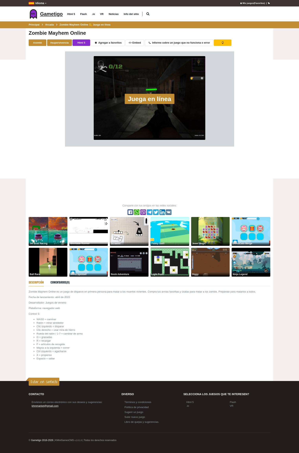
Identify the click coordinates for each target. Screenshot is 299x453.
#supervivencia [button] (59, 42)
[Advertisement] (149, 175)
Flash (83, 14)
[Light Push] (169, 262)
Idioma (36, 3)
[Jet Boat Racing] (48, 231)
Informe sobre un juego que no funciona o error (179, 42)
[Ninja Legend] (251, 262)
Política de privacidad (137, 407)
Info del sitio (131, 14)
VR (102, 14)
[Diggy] (210, 262)
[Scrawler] (129, 231)
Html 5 (71, 14)
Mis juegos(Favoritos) (252, 3)
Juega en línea (149, 98)
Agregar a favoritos (108, 42)
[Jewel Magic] (210, 231)
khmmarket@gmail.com (45, 405)
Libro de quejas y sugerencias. (142, 421)
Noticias (114, 14)
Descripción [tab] (36, 282)
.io (93, 14)
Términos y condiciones (138, 402)
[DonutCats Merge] (251, 231)
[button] (147, 14)
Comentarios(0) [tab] (60, 282)
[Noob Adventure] (129, 262)
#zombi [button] (37, 42)
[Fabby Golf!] (169, 231)
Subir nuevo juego (135, 417)
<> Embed (135, 42)
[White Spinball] (88, 262)
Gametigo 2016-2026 (42, 440)
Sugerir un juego (134, 412)
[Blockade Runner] (88, 231)
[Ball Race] (48, 262)
